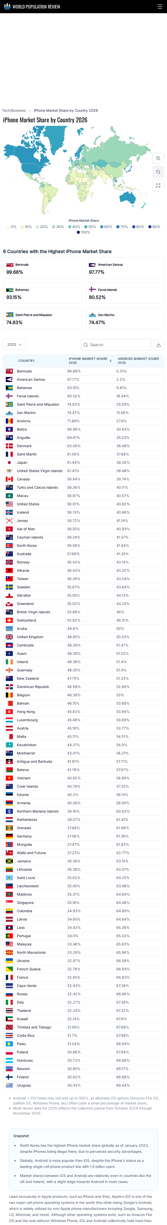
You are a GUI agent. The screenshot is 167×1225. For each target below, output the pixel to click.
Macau (22, 495)
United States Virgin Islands (39, 471)
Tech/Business (14, 110)
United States (28, 504)
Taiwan (22, 579)
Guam (21, 653)
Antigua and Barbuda (34, 761)
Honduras (25, 1060)
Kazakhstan (26, 745)
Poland (22, 1052)
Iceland (23, 512)
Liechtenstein (28, 886)
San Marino (106, 315)
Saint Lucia (26, 877)
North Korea (27, 545)
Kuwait (22, 1019)
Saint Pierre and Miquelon (33, 315)
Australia (24, 554)
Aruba (22, 628)
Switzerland (26, 620)
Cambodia (25, 645)
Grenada (24, 828)
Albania (23, 570)
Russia (22, 994)
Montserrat (26, 753)
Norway (23, 562)
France (22, 977)
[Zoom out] (158, 172)
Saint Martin (27, 454)
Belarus (23, 770)
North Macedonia (31, 952)
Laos (21, 927)
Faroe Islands (107, 290)
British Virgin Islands (33, 612)
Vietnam (23, 778)
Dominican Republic (33, 686)
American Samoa (110, 264)
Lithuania (24, 869)
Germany (24, 836)
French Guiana (29, 969)
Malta (21, 736)
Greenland (25, 603)
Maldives (24, 894)
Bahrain (23, 703)
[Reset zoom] (158, 185)
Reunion (23, 1068)
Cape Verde (27, 985)
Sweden (23, 587)
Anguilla (23, 437)
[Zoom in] (158, 158)
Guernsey (24, 670)
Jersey (22, 520)
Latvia (22, 919)
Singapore (25, 902)
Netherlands (27, 819)
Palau (21, 1044)
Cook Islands (27, 786)
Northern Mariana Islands (37, 811)
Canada (23, 479)
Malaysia (24, 944)
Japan (22, 462)
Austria (22, 728)
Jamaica (24, 861)
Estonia (23, 794)
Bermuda (21, 264)
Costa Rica (26, 1035)
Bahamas (22, 290)
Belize (22, 429)
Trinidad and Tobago (34, 1027)
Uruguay (24, 1085)
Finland (23, 1077)
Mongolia (24, 844)
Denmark (24, 446)
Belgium (23, 695)
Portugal (24, 936)
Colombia (24, 911)
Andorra (23, 421)
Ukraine (23, 961)
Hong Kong (26, 711)
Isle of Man (26, 529)
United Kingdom (30, 637)
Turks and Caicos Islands (37, 487)
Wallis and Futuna (31, 853)
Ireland (22, 662)
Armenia (23, 803)
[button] (160, 7)
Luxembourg (27, 720)
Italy (20, 1002)
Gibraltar (24, 595)
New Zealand (28, 678)
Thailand (24, 1010)
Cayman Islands (30, 537)
